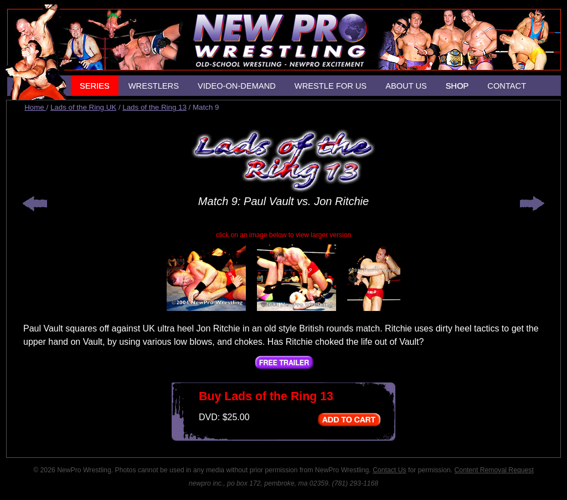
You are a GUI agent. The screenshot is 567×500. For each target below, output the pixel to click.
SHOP (457, 85)
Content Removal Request (494, 470)
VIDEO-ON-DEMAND (237, 85)
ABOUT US (406, 85)
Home (35, 107)
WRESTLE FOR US (331, 85)
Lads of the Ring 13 (154, 107)
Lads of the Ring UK (83, 107)
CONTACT (506, 85)
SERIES (95, 85)
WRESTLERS (153, 85)
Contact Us (389, 470)
